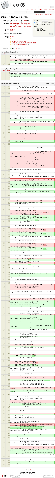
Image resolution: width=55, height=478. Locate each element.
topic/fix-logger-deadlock (20, 25)
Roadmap (30, 12)
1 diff (24, 41)
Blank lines (39, 28)
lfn (11, 23)
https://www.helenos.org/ (48, 476)
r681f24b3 (3, 53)
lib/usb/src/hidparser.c (18, 44)
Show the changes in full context (42, 24)
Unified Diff (23, 474)
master (14, 23)
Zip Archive (32, 474)
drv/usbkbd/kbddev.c (17, 41)
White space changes (41, 30)
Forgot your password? (48, 9)
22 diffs (26, 44)
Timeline (23, 12)
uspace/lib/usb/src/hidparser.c (10, 83)
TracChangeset (31, 469)
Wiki (17, 12)
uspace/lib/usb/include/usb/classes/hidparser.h (15, 69)
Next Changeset (48, 14)
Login (27, 9)
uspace (12, 36)
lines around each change (46, 22)
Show (36, 22)
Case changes (40, 29)
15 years (25, 20)
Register (40, 9)
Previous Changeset (38, 14)
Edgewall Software (16, 476)
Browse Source (40, 12)
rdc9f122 (8, 53)
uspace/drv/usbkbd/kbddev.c (9, 52)
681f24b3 (12, 31)
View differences (37, 21)
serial (17, 23)
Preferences (33, 9)
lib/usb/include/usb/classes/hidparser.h (22, 42)
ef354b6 (12, 29)
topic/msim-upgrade (15, 26)
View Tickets (49, 12)
